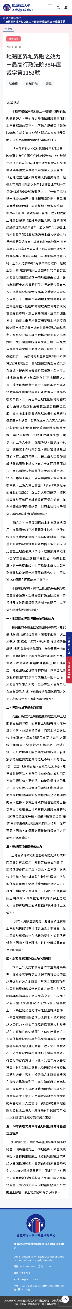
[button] (58, 8)
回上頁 (9, 29)
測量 (48, 83)
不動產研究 (68, 645)
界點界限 (32, 83)
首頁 (5, 18)
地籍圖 (13, 83)
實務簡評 (15, 18)
